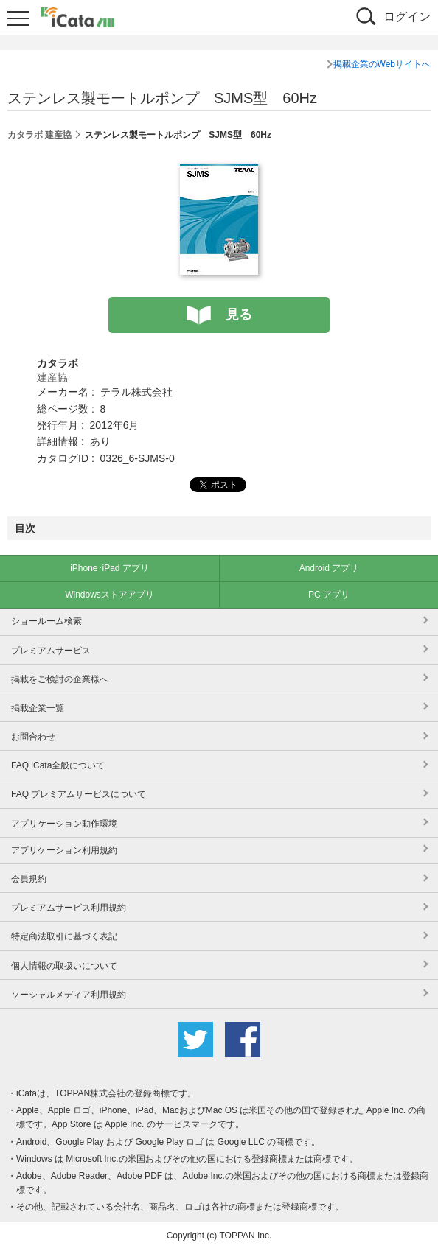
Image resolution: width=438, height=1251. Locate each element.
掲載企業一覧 (37, 708)
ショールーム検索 (46, 621)
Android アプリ (329, 568)
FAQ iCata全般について (58, 765)
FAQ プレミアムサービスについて (78, 794)
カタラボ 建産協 (39, 135)
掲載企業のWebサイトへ (382, 64)
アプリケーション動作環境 (64, 824)
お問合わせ (33, 737)
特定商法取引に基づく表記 (64, 936)
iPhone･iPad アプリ (109, 568)
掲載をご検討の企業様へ (59, 679)
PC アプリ (329, 594)
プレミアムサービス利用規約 (68, 908)
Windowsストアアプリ (109, 594)
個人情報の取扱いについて (64, 966)
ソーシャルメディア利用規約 (68, 994)
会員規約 (28, 879)
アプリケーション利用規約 (64, 850)
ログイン (407, 16)
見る (239, 314)
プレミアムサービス (51, 650)
